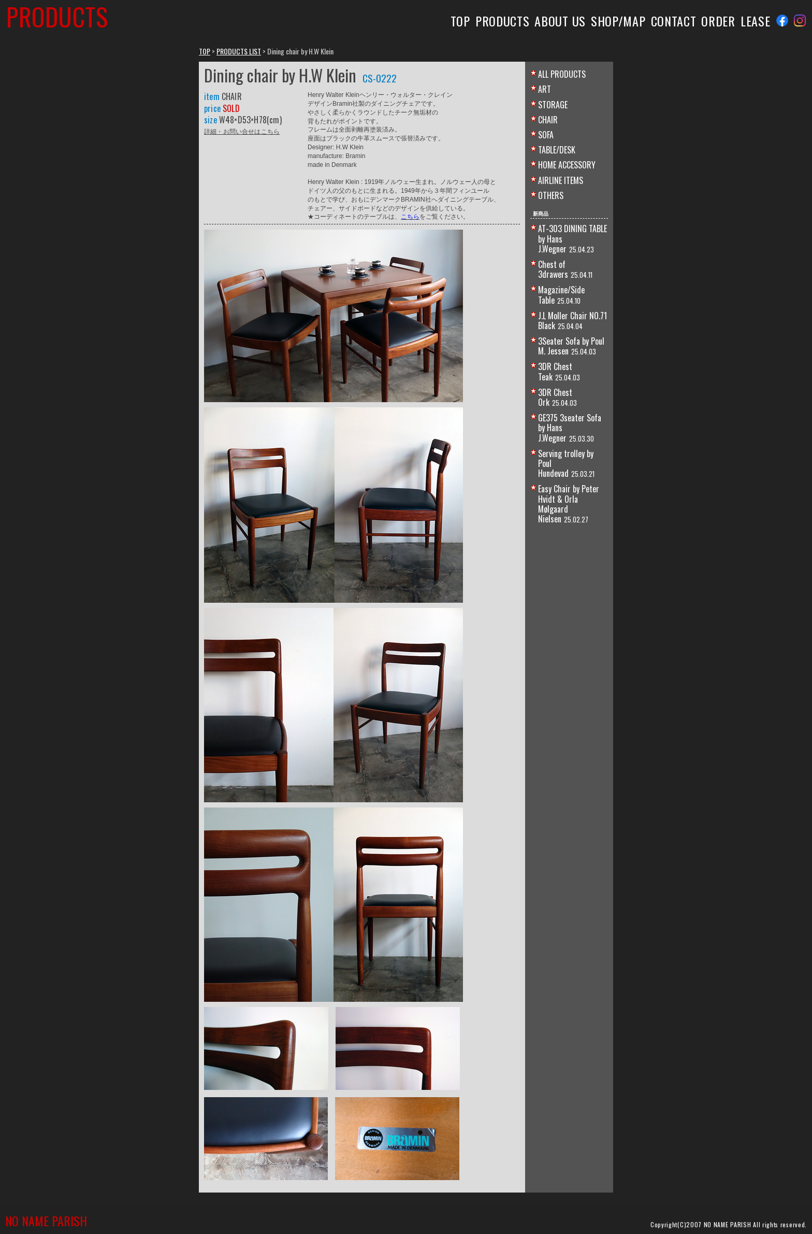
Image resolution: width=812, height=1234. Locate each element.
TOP (460, 20)
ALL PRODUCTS (562, 74)
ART (544, 89)
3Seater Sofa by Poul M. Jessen (571, 346)
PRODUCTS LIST (238, 51)
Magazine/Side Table (561, 294)
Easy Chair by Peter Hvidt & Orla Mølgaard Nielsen (568, 504)
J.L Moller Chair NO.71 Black (572, 320)
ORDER (718, 20)
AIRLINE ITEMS (560, 180)
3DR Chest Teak (555, 371)
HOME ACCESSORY (567, 165)
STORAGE (553, 104)
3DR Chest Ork (555, 397)
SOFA (546, 135)
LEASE (755, 20)
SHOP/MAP (618, 20)
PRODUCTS (502, 20)
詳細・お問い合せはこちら (242, 130)
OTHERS (550, 195)
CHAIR (548, 120)
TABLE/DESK (556, 150)
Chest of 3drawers (553, 269)
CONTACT (674, 20)
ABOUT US (560, 20)
